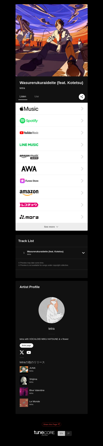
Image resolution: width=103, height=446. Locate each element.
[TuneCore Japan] (44, 434)
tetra (22, 87)
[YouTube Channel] (29, 353)
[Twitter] (22, 353)
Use (37, 96)
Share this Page (51, 424)
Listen (23, 96)
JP (68, 433)
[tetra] (51, 310)
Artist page (26, 345)
